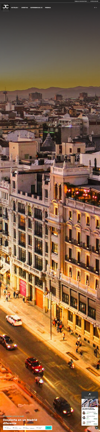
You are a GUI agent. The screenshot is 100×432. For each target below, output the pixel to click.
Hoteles (15, 7)
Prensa (48, 7)
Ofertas (24, 7)
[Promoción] (41, 428)
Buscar (48, 427)
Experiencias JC (36, 7)
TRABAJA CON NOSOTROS (81, 1)
